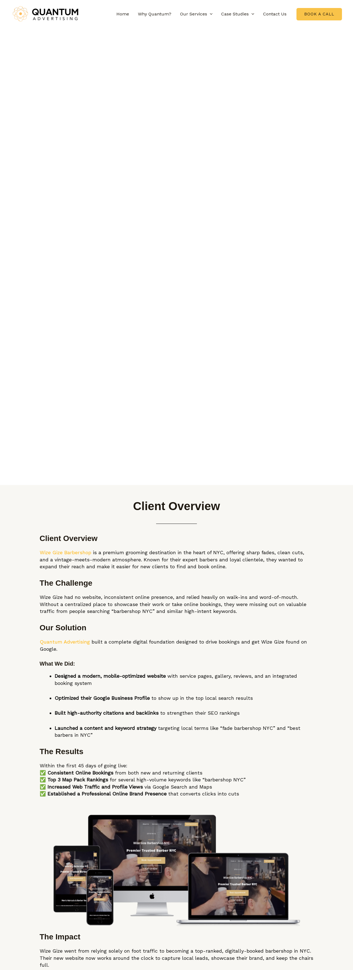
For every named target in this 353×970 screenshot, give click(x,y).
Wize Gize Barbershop (65, 552)
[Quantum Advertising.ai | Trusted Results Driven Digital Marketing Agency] (45, 13)
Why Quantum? (154, 14)
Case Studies (237, 14)
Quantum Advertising (65, 642)
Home (122, 14)
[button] (210, 14)
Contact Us (275, 14)
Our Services (196, 14)
